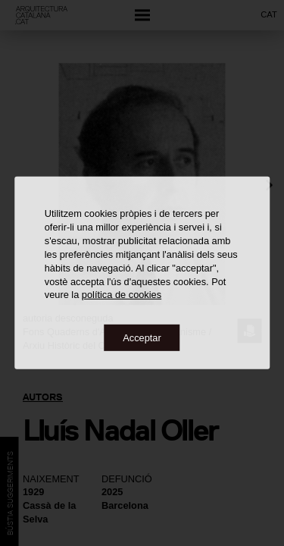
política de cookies (121, 294)
